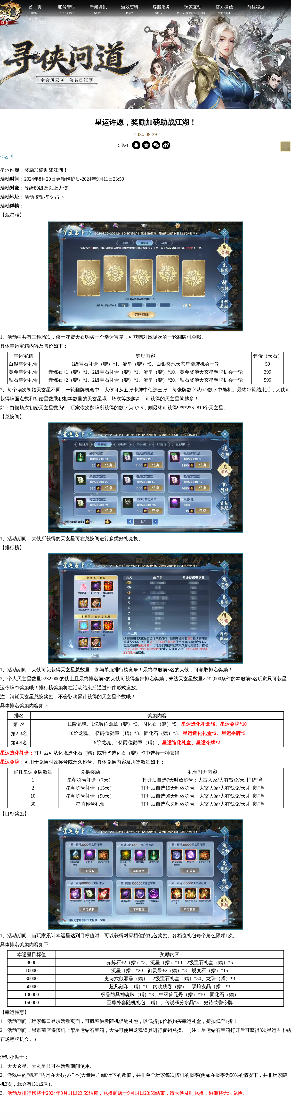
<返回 (7, 156)
